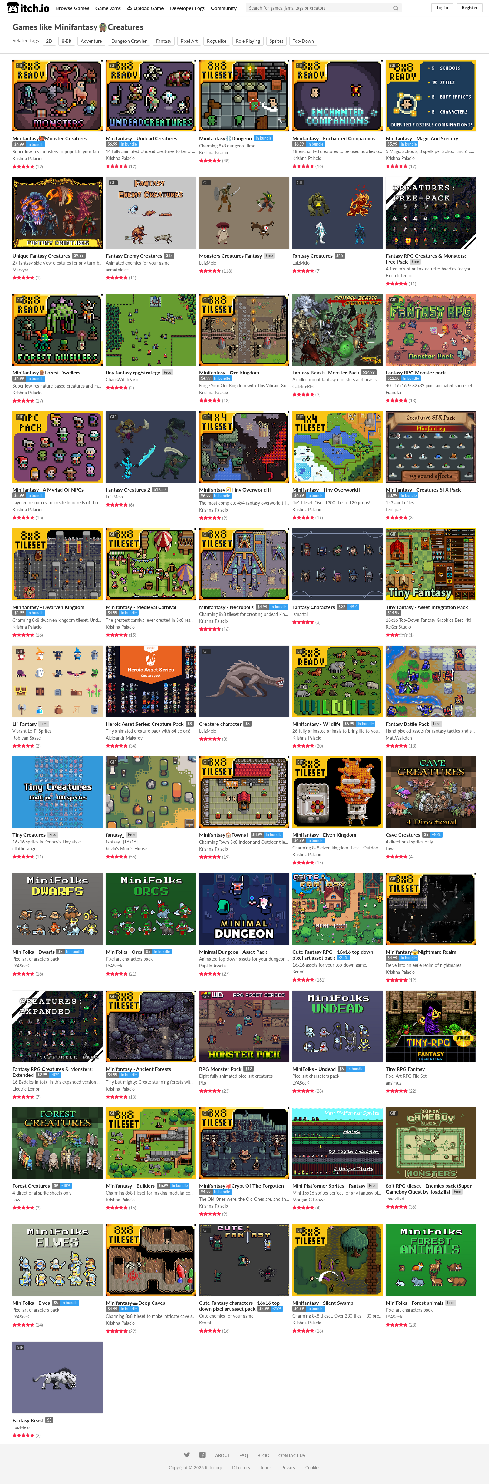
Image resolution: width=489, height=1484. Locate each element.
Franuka (393, 392)
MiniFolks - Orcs (124, 952)
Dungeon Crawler (129, 41)
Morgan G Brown (309, 1199)
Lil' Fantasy (24, 724)
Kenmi (298, 971)
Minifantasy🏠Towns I (224, 835)
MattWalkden (399, 737)
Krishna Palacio (27, 158)
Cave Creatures (403, 835)
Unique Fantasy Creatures (41, 256)
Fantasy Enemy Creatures (134, 256)
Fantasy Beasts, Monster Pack (325, 372)
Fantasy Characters (313, 607)
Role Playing (248, 41)
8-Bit (67, 41)
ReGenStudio (398, 627)
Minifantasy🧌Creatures (99, 27)
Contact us (291, 1455)
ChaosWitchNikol (122, 379)
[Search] (396, 7)
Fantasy (163, 41)
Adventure (91, 41)
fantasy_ (115, 835)
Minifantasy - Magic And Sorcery (422, 138)
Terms (265, 1467)
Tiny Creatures (29, 835)
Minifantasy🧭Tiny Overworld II (235, 489)
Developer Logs (187, 8)
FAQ (243, 1455)
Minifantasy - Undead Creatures (141, 138)
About (222, 1455)
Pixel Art (189, 41)
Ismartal (300, 614)
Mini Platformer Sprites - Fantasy (328, 1186)
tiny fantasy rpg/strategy (133, 372)
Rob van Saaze (26, 737)
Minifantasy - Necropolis (226, 607)
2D (49, 41)
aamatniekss (117, 269)
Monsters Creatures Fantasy (230, 256)
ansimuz (393, 1083)
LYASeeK (20, 965)
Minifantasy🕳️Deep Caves (135, 1303)
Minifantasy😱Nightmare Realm (421, 952)
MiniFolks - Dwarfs (33, 952)
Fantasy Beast (27, 1420)
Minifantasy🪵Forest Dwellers (46, 372)
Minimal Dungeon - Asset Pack (233, 952)
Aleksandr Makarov (124, 737)
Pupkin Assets (212, 965)
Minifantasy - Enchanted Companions (333, 138)
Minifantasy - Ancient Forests (138, 1069)
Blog (263, 1455)
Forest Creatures (31, 1186)
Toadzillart (395, 1198)
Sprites (276, 41)
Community (224, 8)
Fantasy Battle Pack (407, 724)
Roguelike (216, 41)
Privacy (288, 1467)
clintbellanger (25, 848)
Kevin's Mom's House (126, 848)
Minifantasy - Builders (130, 1186)
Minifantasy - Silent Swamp (322, 1303)
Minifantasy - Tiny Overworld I (326, 489)
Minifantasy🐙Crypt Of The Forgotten (241, 1186)
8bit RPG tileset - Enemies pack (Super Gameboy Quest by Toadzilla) (429, 1189)
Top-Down (303, 41)
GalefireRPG (303, 386)
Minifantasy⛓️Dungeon (225, 138)
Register (469, 7)
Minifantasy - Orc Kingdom (229, 372)
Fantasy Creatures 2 (128, 489)
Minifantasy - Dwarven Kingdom (48, 607)
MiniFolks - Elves (31, 1303)
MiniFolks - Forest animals (414, 1303)
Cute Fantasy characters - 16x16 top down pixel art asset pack (239, 1306)
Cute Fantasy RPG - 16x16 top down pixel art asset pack (332, 955)
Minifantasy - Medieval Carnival (141, 607)
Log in (442, 7)
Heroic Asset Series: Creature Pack (145, 724)
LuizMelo (207, 262)
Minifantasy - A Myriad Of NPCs (48, 489)
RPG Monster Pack (220, 1069)
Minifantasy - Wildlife (316, 724)
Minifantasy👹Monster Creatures (49, 138)
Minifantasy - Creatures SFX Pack (423, 489)
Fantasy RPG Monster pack (416, 372)
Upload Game (145, 8)
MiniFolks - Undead (314, 1069)
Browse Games (72, 8)
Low (390, 848)
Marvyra (20, 269)
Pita (202, 1083)
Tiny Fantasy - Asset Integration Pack (427, 607)
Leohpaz (393, 509)
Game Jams (108, 8)
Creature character (220, 724)
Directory (241, 1467)
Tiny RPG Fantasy (405, 1069)
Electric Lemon (400, 275)
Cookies (312, 1467)
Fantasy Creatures (312, 256)
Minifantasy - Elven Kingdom (324, 835)
